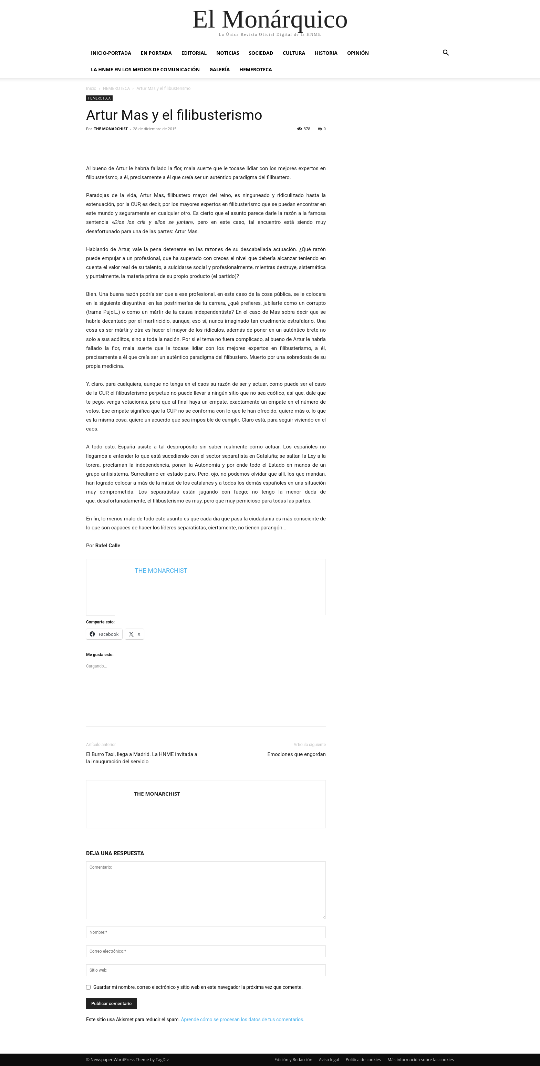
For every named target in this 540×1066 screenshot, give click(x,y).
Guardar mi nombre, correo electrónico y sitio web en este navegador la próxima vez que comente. (198, 987)
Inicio (91, 88)
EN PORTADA (156, 53)
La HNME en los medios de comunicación (145, 69)
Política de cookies (363, 1060)
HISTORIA (326, 53)
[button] (445, 53)
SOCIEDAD (261, 53)
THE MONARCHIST (111, 128)
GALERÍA (219, 69)
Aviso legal (329, 1060)
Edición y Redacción (293, 1060)
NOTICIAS (227, 53)
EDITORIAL (194, 53)
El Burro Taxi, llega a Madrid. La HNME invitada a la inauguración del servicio (141, 758)
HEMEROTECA (255, 69)
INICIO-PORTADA (111, 53)
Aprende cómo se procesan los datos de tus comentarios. (242, 1019)
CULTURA (294, 53)
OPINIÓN (358, 53)
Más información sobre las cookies (420, 1060)
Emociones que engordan (296, 754)
